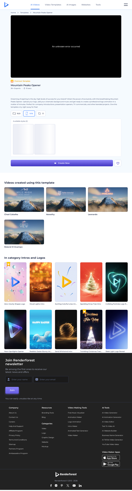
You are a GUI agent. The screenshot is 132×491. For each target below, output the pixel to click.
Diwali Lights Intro (37, 304)
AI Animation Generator (111, 417)
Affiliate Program (16, 431)
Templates (24, 12)
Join (12, 390)
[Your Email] (51, 379)
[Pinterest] (62, 485)
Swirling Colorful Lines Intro (66, 304)
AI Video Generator (109, 413)
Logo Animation (74, 422)
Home (13, 12)
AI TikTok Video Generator (112, 440)
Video (44, 428)
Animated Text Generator (78, 431)
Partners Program (16, 449)
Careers (12, 422)
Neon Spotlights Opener (14, 351)
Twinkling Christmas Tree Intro (92, 351)
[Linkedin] (80, 485)
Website (45, 442)
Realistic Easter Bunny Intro (41, 351)
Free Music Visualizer (76, 413)
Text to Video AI (108, 426)
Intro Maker (72, 426)
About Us (12, 413)
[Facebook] (51, 485)
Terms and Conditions (18, 440)
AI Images (71, 4)
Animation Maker (75, 417)
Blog (43, 417)
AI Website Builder (109, 431)
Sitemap (12, 444)
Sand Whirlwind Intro (63, 351)
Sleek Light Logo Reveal (115, 351)
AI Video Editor (108, 422)
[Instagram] (56, 485)
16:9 (16, 113)
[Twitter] (67, 485)
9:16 (29, 113)
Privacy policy (14, 435)
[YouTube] (74, 485)
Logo (44, 433)
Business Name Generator (112, 435)
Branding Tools (48, 413)
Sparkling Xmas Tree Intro (90, 304)
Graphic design (48, 437)
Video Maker (73, 435)
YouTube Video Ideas (110, 444)
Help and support (16, 426)
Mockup (45, 446)
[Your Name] (18, 379)
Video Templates (53, 4)
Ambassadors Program (18, 453)
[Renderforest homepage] (6, 5)
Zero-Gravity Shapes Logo (14, 304)
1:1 (41, 113)
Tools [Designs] (98, 4)
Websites (85, 4)
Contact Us (13, 417)
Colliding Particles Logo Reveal (118, 304)
